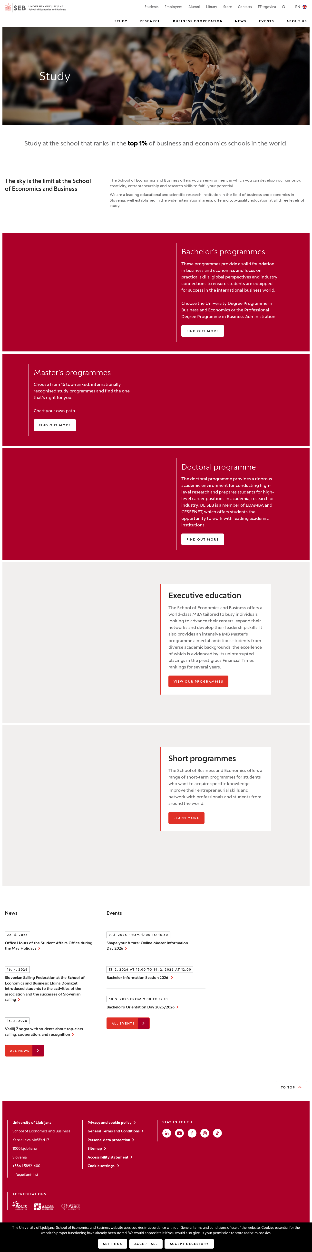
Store (227, 7)
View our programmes (198, 681)
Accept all (146, 1244)
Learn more (187, 818)
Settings (112, 1244)
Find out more (202, 331)
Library (211, 7)
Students (151, 7)
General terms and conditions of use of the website (220, 1228)
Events (266, 21)
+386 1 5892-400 (26, 1166)
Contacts (245, 7)
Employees (173, 7)
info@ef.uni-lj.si (25, 1175)
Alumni (194, 7)
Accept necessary (189, 1244)
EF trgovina (267, 7)
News (241, 21)
